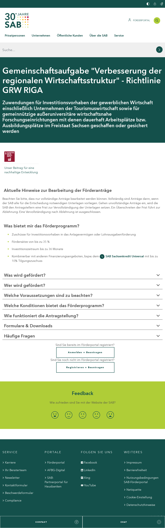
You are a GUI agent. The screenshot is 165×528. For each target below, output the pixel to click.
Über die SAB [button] (98, 35)
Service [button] (119, 35)
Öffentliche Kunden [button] (70, 35)
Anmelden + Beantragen (85, 337)
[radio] (54, 400)
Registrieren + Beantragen (85, 352)
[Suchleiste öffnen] (157, 20)
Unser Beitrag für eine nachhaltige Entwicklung (21, 155)
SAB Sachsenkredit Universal (125, 241)
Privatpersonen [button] (15, 35)
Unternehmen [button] (41, 35)
